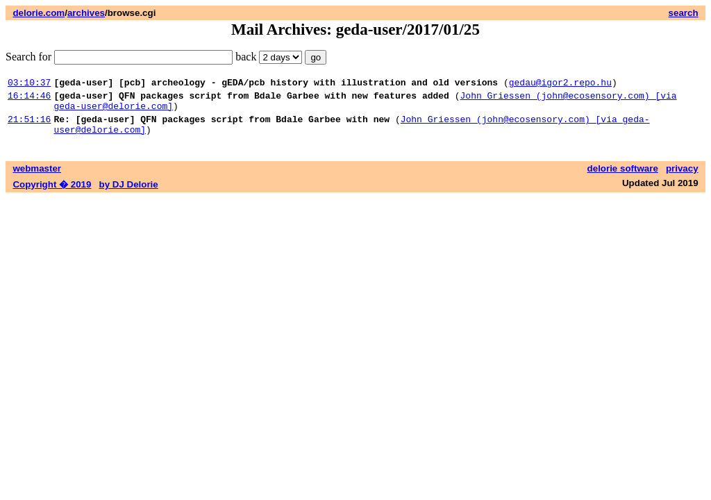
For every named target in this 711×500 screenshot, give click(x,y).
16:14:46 (29, 99)
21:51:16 (29, 127)
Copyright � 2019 (51, 195)
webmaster (36, 179)
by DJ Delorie (128, 195)
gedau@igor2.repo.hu (560, 84)
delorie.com (38, 13)
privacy (682, 179)
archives (86, 13)
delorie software (622, 179)
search (684, 13)
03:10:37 (29, 84)
